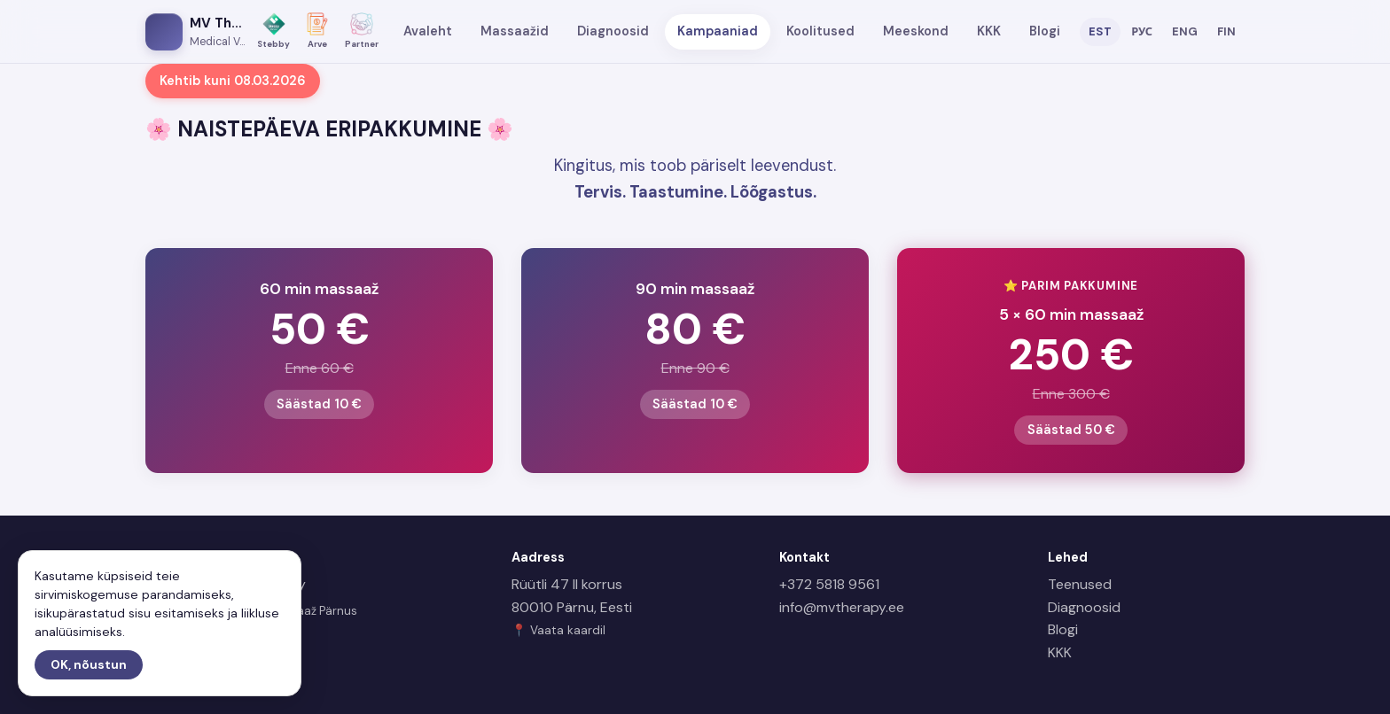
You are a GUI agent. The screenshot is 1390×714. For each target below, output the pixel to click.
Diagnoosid (613, 31)
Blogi (1044, 31)
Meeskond (916, 31)
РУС (1141, 31)
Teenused (1080, 584)
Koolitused (820, 31)
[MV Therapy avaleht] (195, 31)
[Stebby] (273, 31)
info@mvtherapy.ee (841, 607)
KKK (989, 31)
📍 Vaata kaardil (558, 630)
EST (1100, 31)
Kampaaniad (717, 31)
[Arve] (317, 31)
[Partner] (362, 31)
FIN (1226, 31)
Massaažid (514, 31)
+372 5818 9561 (829, 584)
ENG (1185, 31)
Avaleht (427, 31)
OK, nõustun (89, 664)
